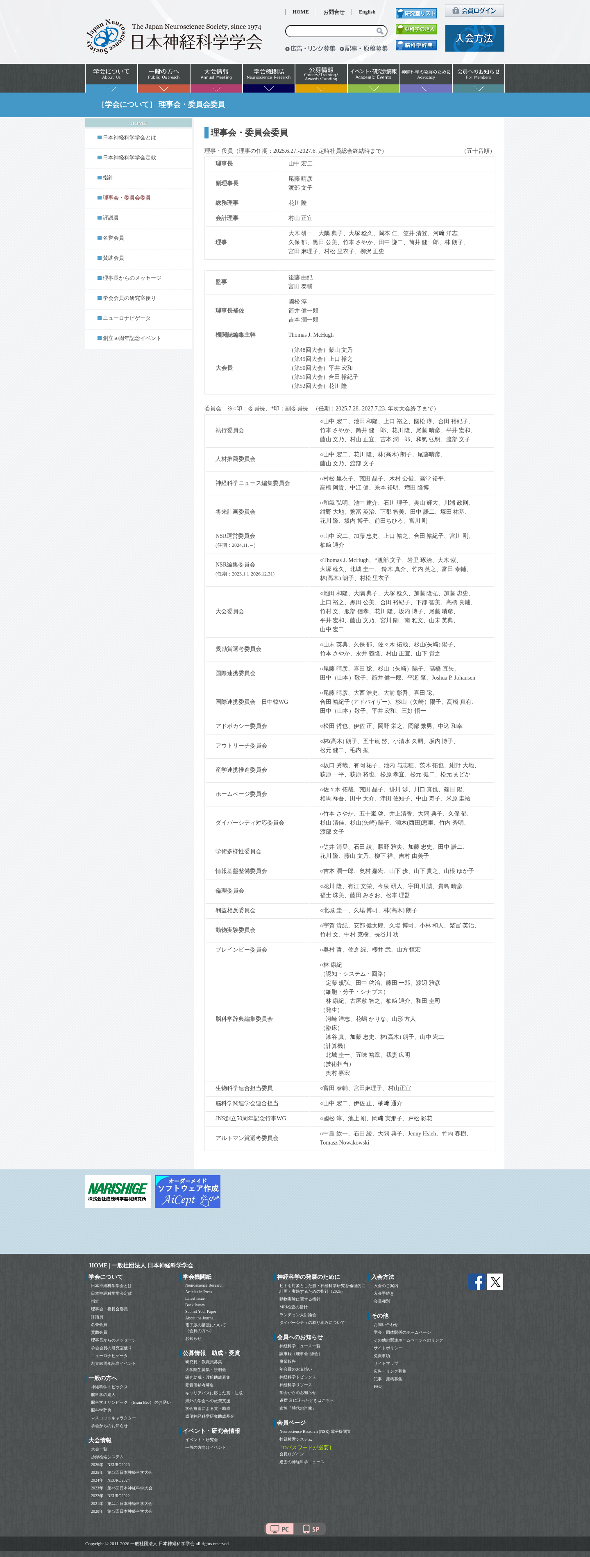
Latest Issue (195, 1298)
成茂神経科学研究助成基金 (209, 1416)
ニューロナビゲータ (127, 318)
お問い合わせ (386, 1324)
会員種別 (382, 1301)
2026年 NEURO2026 (110, 1464)
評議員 (111, 218)
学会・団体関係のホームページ (402, 1332)
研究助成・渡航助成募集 (207, 1377)
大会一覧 (99, 1449)
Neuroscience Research (204, 1285)
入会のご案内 (386, 1285)
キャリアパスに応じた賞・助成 (214, 1393)
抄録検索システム (107, 1457)
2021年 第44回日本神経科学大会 (121, 1503)
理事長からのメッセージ (132, 278)
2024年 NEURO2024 (110, 1480)
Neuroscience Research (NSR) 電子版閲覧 (315, 1431)
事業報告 (287, 1361)
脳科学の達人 (103, 1394)
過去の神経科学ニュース (301, 1462)
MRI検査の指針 (293, 1307)
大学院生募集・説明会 (205, 1369)
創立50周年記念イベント (132, 338)
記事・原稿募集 (388, 1379)
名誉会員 (113, 238)
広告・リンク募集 (390, 1371)
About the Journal (200, 1318)
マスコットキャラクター (113, 1418)
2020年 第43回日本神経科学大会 (121, 1511)
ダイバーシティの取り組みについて (312, 1322)
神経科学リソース (295, 1384)
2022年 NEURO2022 (110, 1496)
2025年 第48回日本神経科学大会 (121, 1472)
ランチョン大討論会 (297, 1314)
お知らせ (193, 1338)
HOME (301, 12)
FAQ (377, 1386)
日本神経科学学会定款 (129, 158)
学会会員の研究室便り (129, 298)
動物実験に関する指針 (299, 1299)
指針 (108, 178)
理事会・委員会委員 (109, 1309)
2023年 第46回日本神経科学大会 (121, 1488)
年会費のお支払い (295, 1369)
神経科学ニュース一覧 (299, 1346)
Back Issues (195, 1305)
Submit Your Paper (200, 1311)
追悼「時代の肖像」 (297, 1408)
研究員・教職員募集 (203, 1362)
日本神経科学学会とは (129, 138)
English (367, 12)
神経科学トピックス (109, 1387)
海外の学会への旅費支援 (207, 1400)
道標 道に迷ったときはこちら (306, 1400)
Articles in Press (198, 1292)
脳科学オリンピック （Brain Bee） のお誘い (131, 1402)
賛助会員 (113, 258)
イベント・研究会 (201, 1439)
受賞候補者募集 (199, 1385)
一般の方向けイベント (205, 1447)
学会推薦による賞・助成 (207, 1408)
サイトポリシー (388, 1348)
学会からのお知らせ (109, 1425)
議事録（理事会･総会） (300, 1353)
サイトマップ (386, 1363)
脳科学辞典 (101, 1410)
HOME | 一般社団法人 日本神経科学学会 (141, 1265)
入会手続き (384, 1293)
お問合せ (334, 12)
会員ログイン (291, 1454)
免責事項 (382, 1355)
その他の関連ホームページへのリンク (408, 1340)
